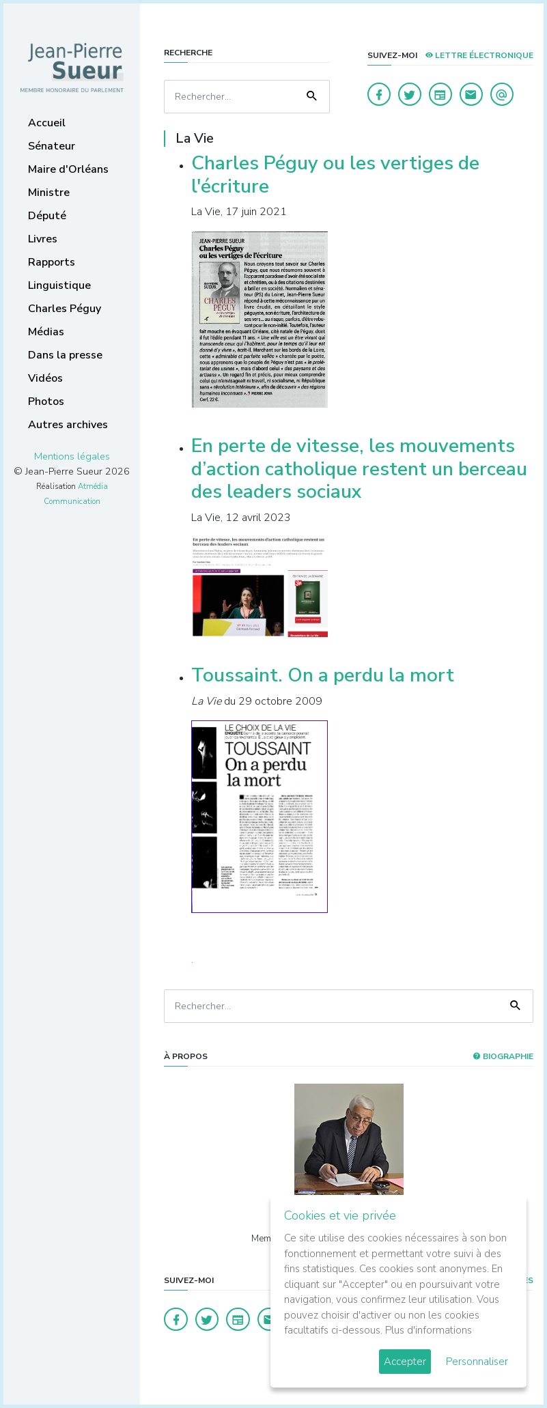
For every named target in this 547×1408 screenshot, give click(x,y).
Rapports (51, 262)
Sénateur (51, 146)
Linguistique (59, 285)
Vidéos (45, 378)
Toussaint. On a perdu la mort (322, 675)
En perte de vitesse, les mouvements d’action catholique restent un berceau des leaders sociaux (359, 469)
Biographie (503, 1056)
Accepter (405, 1361)
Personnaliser (477, 1361)
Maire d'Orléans (68, 169)
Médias (46, 331)
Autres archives (68, 424)
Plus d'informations (428, 1330)
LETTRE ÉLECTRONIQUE (479, 55)
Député (47, 215)
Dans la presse (65, 355)
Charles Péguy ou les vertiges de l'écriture (335, 174)
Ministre (49, 192)
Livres (42, 239)
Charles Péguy (64, 308)
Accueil (47, 122)
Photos (46, 401)
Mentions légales (72, 456)
